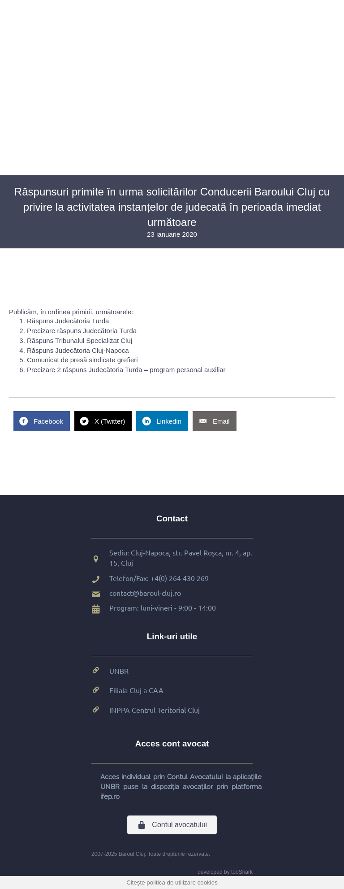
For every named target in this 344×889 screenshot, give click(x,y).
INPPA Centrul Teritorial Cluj (154, 709)
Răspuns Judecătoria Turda (68, 321)
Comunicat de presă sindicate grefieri (82, 360)
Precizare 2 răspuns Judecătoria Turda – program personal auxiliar (126, 369)
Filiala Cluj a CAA (136, 689)
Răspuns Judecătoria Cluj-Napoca (78, 350)
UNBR (119, 670)
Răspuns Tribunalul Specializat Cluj (79, 340)
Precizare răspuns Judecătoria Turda (82, 330)
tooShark (242, 872)
